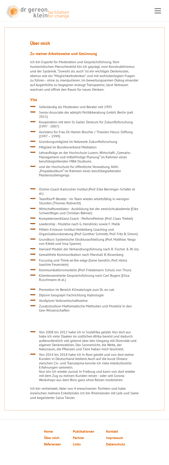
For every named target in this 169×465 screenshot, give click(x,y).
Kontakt (112, 431)
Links (77, 444)
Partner (78, 437)
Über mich (51, 437)
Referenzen (52, 444)
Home (48, 431)
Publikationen (83, 431)
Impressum (114, 437)
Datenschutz (115, 444)
